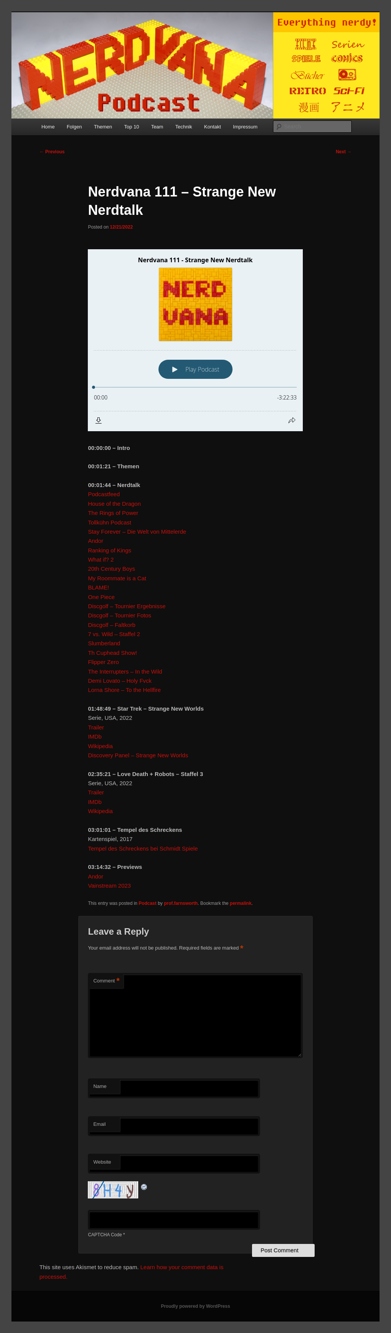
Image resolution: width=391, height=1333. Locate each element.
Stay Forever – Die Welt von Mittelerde (137, 531)
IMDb (95, 736)
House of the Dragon (114, 503)
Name (100, 1086)
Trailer (96, 727)
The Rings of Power (113, 513)
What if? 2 (101, 559)
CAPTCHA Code (105, 1234)
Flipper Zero (103, 662)
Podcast (148, 903)
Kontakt (212, 127)
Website (102, 1162)
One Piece (101, 597)
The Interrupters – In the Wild (125, 671)
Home (48, 127)
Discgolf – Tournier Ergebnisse (126, 606)
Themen (103, 127)
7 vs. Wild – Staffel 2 (114, 634)
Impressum (245, 127)
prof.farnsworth (181, 903)
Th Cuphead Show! (112, 652)
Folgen (74, 127)
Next (343, 151)
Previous (52, 151)
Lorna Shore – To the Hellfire (124, 690)
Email (99, 1124)
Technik (183, 127)
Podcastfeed (104, 494)
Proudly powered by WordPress (195, 1306)
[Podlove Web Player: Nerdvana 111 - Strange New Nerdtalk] (195, 340)
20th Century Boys (111, 568)
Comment (106, 981)
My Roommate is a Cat (117, 578)
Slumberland (104, 643)
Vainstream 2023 (109, 885)
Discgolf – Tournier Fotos (119, 615)
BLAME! (98, 587)
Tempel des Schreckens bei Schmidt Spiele (143, 848)
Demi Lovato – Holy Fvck (120, 680)
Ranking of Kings (109, 550)
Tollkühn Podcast (109, 522)
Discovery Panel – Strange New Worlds (138, 755)
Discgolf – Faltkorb (111, 625)
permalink (241, 903)
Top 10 (131, 127)
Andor (95, 540)
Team (157, 127)
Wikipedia (100, 746)
